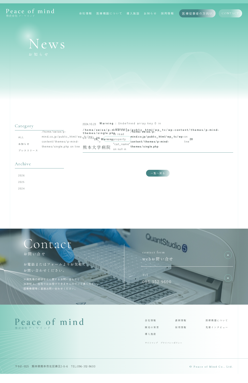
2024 (22, 193)
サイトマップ (153, 351)
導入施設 (133, 14)
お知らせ (150, 14)
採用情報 (167, 14)
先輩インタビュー (219, 334)
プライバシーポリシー (176, 351)
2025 (22, 186)
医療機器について (109, 14)
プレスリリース (30, 152)
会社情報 (85, 14)
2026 (22, 178)
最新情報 (181, 327)
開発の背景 (153, 334)
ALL (22, 137)
